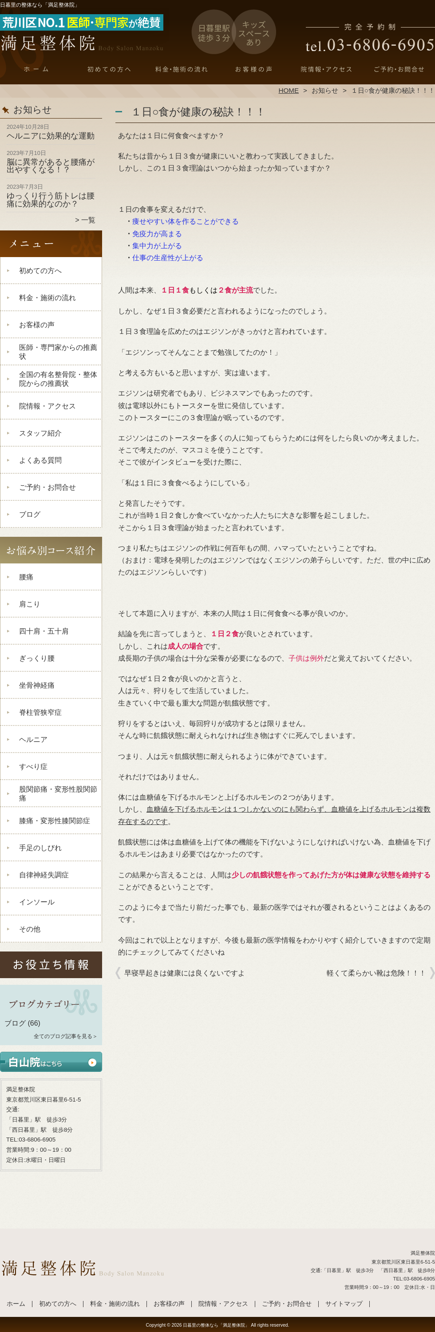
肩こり (29, 604)
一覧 (88, 220)
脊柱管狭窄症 (40, 712)
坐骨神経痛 (37, 685)
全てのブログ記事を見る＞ (66, 1036)
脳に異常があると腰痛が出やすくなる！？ (51, 166)
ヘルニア (33, 739)
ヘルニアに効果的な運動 (51, 135)
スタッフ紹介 (40, 433)
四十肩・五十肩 (44, 631)
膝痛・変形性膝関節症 (54, 821)
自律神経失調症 (44, 875)
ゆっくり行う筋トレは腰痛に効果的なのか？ (51, 199)
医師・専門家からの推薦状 (58, 352)
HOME (289, 90)
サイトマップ (344, 1303)
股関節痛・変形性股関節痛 (58, 793)
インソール (37, 902)
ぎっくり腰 (37, 658)
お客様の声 (254, 69)
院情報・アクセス (326, 69)
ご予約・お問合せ (398, 69)
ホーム (36, 69)
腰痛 (26, 577)
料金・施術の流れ (181, 69)
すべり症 (33, 766)
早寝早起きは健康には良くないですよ (184, 973)
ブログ (29, 514)
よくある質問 (40, 460)
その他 (29, 929)
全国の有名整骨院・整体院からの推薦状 (58, 379)
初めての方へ (109, 69)
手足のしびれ (40, 848)
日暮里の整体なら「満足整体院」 (216, 1325)
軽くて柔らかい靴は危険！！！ (376, 973)
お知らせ (325, 90)
